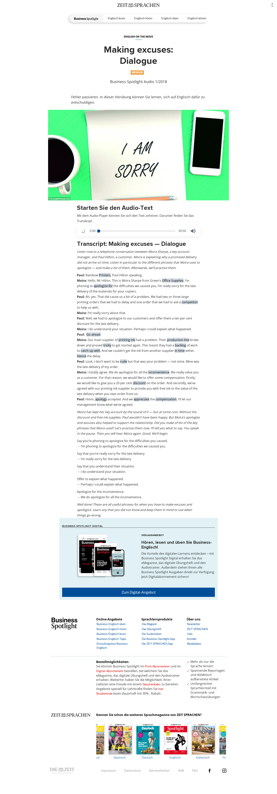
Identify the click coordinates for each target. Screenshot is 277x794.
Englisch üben (170, 18)
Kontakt (191, 639)
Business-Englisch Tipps (111, 639)
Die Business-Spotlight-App (158, 639)
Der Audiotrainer (152, 634)
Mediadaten (194, 643)
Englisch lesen (116, 18)
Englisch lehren (197, 18)
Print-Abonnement (157, 666)
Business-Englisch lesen (111, 634)
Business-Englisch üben (111, 624)
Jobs (190, 634)
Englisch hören (143, 18)
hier (161, 689)
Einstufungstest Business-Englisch (112, 645)
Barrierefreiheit (159, 770)
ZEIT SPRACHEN (197, 629)
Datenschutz (132, 770)
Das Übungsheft (151, 629)
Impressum (108, 770)
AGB (181, 770)
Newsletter (193, 624)
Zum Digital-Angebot (139, 592)
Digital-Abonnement (109, 671)
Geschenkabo (152, 684)
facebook (209, 770)
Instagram (224, 770)
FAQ (195, 770)
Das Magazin (149, 624)
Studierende (104, 693)
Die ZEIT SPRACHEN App (157, 643)
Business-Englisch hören (112, 629)
